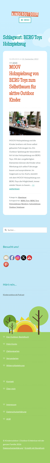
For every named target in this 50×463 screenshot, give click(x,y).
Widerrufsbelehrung (15, 365)
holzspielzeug (34, 204)
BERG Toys (25, 200)
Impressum (11, 404)
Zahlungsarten (12, 351)
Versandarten (12, 358)
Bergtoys (24, 204)
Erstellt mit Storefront (34, 448)
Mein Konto (11, 344)
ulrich (15, 63)
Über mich (11, 388)
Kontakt (10, 381)
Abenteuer (22, 197)
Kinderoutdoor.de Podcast (13, 295)
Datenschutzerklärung (16, 411)
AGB (8, 419)
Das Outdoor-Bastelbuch (17, 337)
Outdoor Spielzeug (16, 207)
